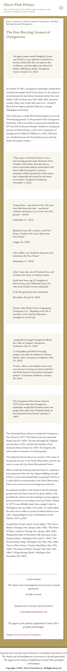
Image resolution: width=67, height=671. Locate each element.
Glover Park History (19, 5)
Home (8, 22)
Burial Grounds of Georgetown (36, 22)
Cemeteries (17, 22)
